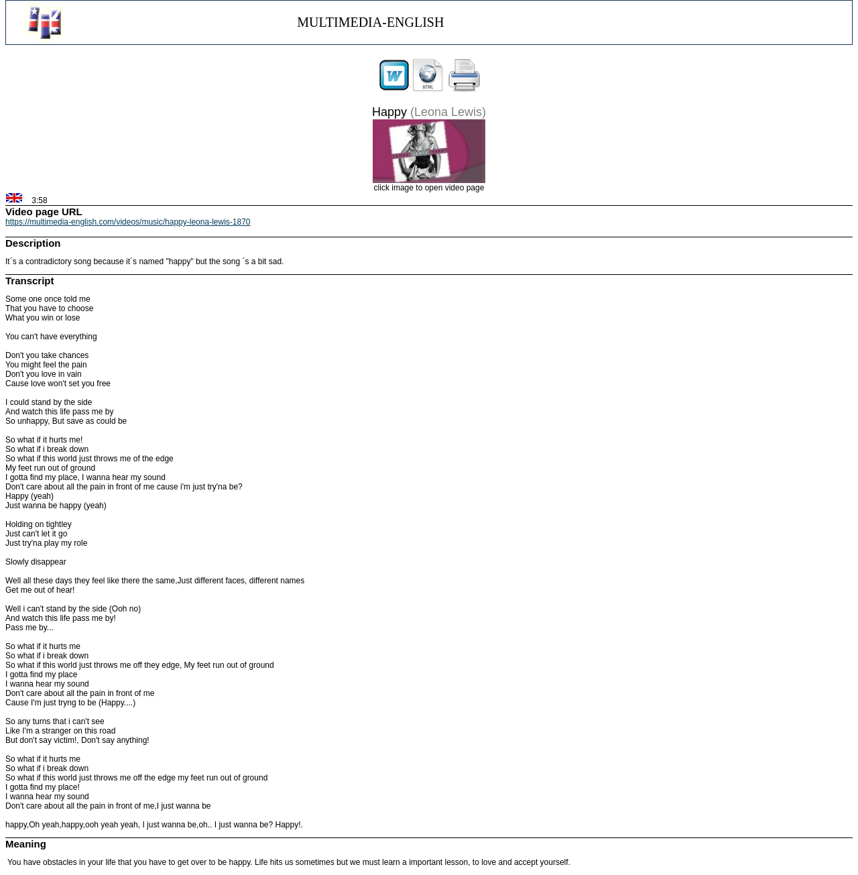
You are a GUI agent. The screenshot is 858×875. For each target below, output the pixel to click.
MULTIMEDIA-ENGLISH (370, 22)
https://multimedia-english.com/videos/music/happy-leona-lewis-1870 (128, 222)
